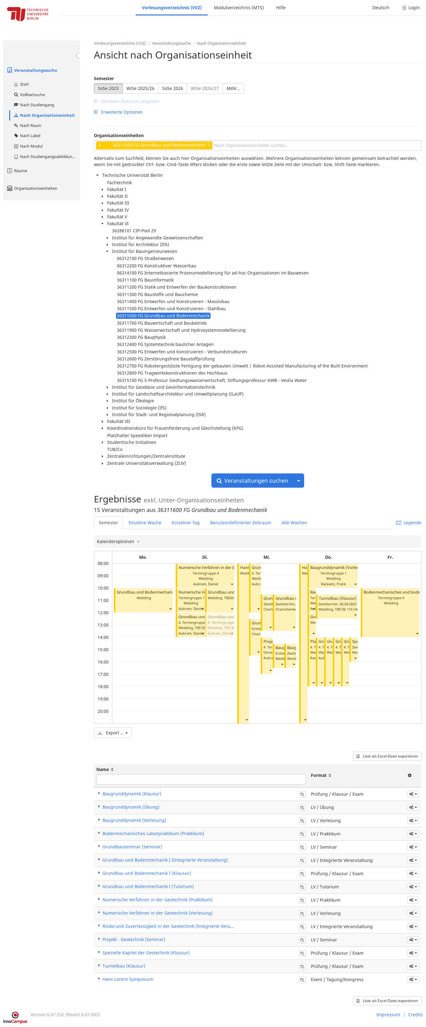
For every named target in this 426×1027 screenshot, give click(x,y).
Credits (415, 1014)
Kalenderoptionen (116, 541)
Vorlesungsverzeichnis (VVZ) (172, 7)
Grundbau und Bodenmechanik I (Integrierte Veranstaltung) (165, 860)
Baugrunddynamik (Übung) (130, 807)
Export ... (113, 733)
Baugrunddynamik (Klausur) (131, 794)
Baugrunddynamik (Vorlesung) (339, 567)
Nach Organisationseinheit (44, 115)
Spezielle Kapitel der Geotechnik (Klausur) (146, 953)
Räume (16, 170)
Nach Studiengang (33, 105)
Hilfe (281, 7)
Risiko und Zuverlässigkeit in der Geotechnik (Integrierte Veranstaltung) (176, 926)
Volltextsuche (29, 94)
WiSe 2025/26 (141, 88)
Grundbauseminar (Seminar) (132, 847)
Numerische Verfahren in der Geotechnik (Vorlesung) (227, 567)
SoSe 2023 (108, 88)
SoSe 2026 (172, 88)
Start (21, 84)
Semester (104, 78)
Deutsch (380, 7)
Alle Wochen (294, 523)
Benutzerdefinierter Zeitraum (240, 523)
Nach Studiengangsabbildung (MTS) (46, 156)
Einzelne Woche (145, 523)
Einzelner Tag (186, 523)
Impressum (388, 1014)
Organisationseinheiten (31, 188)
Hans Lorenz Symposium (127, 979)
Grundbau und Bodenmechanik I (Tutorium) (157, 592)
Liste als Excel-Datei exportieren (387, 756)
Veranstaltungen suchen (252, 480)
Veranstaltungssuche (31, 70)
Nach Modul (27, 146)
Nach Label (26, 135)
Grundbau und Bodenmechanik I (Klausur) (146, 873)
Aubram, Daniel (205, 584)
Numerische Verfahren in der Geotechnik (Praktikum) (157, 900)
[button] (170, 608)
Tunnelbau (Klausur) (337, 598)
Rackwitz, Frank (333, 584)
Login (411, 7)
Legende (408, 523)
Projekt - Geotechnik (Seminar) (133, 939)
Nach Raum (27, 125)
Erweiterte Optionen (118, 112)
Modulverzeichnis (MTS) (239, 7)
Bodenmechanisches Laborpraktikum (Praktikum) (153, 833)
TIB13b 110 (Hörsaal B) (353, 609)
